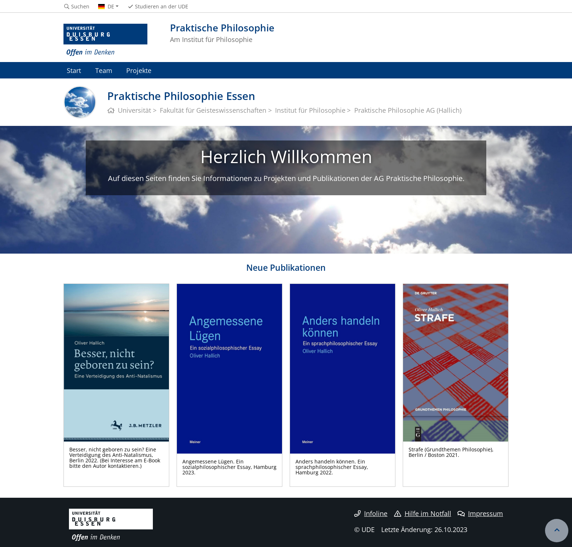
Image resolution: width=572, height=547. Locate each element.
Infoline (370, 513)
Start (74, 70)
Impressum (480, 513)
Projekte (138, 70)
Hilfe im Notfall (422, 513)
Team (103, 70)
